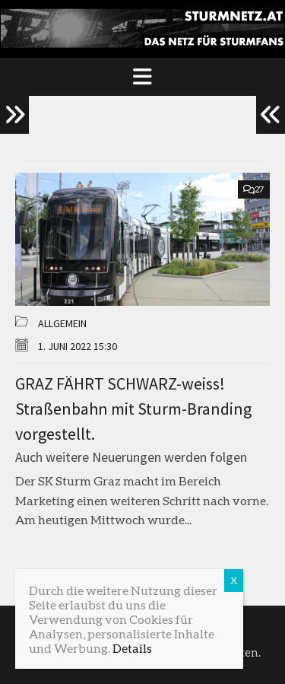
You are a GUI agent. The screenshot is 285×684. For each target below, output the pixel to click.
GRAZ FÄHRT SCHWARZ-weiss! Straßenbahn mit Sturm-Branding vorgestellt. (133, 408)
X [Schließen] (233, 580)
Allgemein (62, 323)
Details (132, 648)
